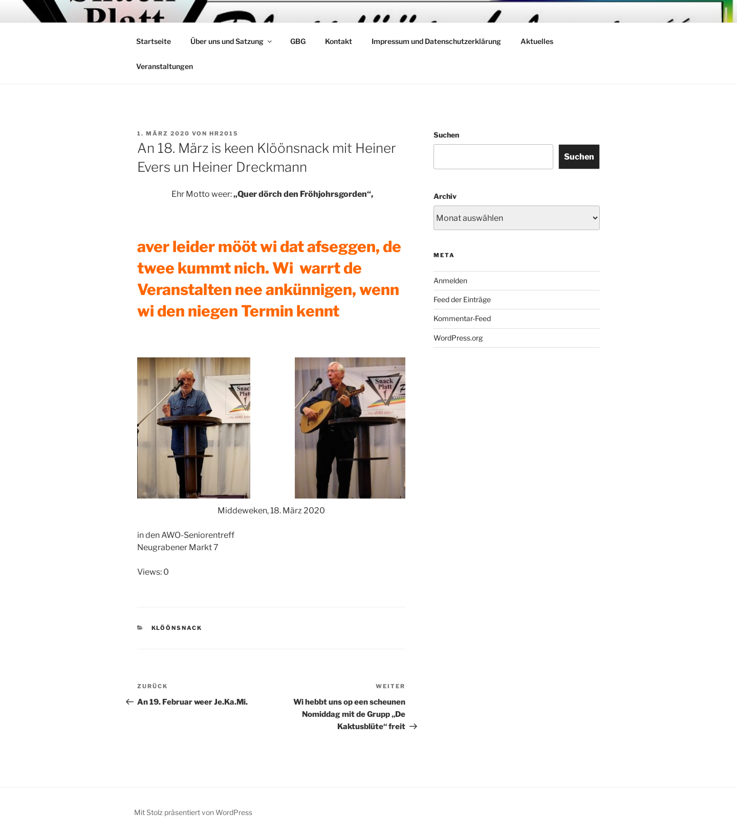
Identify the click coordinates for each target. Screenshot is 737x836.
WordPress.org (458, 337)
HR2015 (224, 133)
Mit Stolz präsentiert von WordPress (193, 812)
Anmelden (450, 280)
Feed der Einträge (462, 299)
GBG (298, 41)
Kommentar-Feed (462, 318)
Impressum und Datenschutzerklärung (436, 41)
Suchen (446, 134)
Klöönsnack (177, 627)
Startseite (153, 41)
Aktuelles (537, 41)
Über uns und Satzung (231, 41)
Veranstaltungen (164, 66)
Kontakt (338, 41)
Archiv (445, 196)
